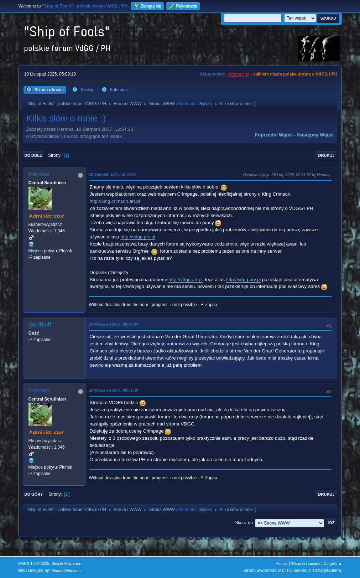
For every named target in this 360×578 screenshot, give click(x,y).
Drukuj (326, 155)
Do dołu (34, 155)
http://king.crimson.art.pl (115, 201)
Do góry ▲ (333, 563)
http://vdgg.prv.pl (137, 236)
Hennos (38, 174)
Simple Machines (66, 563)
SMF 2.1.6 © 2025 (33, 563)
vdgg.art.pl (238, 74)
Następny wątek (315, 135)
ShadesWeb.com (65, 570)
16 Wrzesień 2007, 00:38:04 (113, 324)
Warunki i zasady (305, 563)
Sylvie (205, 103)
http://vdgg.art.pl (185, 279)
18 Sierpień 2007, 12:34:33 (113, 174)
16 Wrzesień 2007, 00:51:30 (113, 390)
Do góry (34, 494)
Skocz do (244, 522)
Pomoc (282, 563)
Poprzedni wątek (274, 135)
